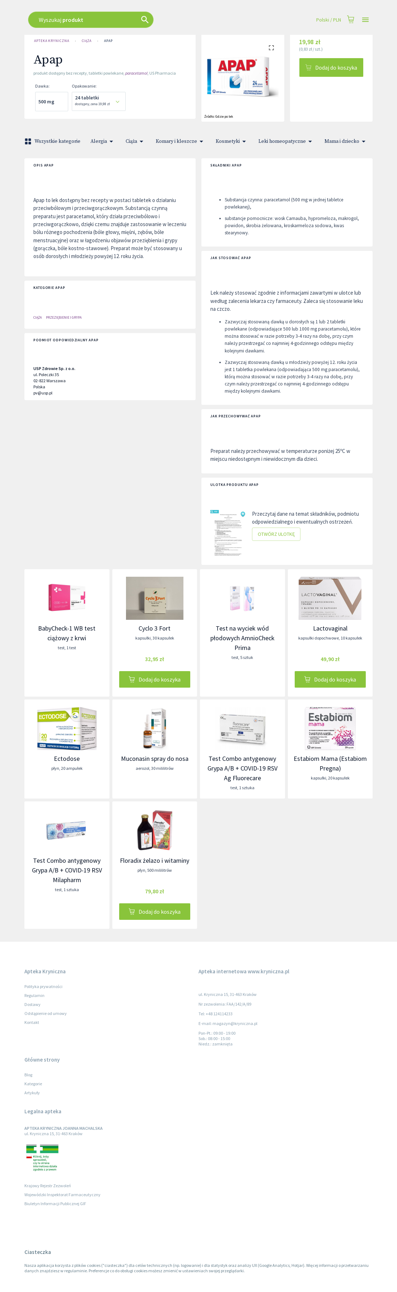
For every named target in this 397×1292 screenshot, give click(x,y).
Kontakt (31, 1022)
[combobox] (163, 19)
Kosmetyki (232, 141)
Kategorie (33, 1083)
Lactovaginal (330, 628)
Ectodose (67, 758)
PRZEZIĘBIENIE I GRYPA (63, 317)
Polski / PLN (328, 20)
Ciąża (87, 41)
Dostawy (32, 1004)
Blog (28, 1074)
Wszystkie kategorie (53, 141)
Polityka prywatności (43, 986)
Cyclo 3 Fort (155, 628)
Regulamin (34, 995)
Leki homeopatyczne (286, 141)
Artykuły (32, 1092)
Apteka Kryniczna (51, 41)
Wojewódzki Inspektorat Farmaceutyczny (62, 1194)
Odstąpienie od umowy (45, 1013)
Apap (108, 41)
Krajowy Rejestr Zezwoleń (47, 1185)
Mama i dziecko (346, 141)
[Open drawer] (365, 20)
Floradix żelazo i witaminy (154, 860)
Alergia (103, 141)
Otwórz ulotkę (276, 534)
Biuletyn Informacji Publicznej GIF (55, 1203)
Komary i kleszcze (180, 141)
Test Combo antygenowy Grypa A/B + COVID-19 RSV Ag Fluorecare (242, 768)
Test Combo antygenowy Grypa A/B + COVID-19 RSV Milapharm (67, 870)
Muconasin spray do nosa (154, 758)
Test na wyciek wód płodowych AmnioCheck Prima (242, 638)
